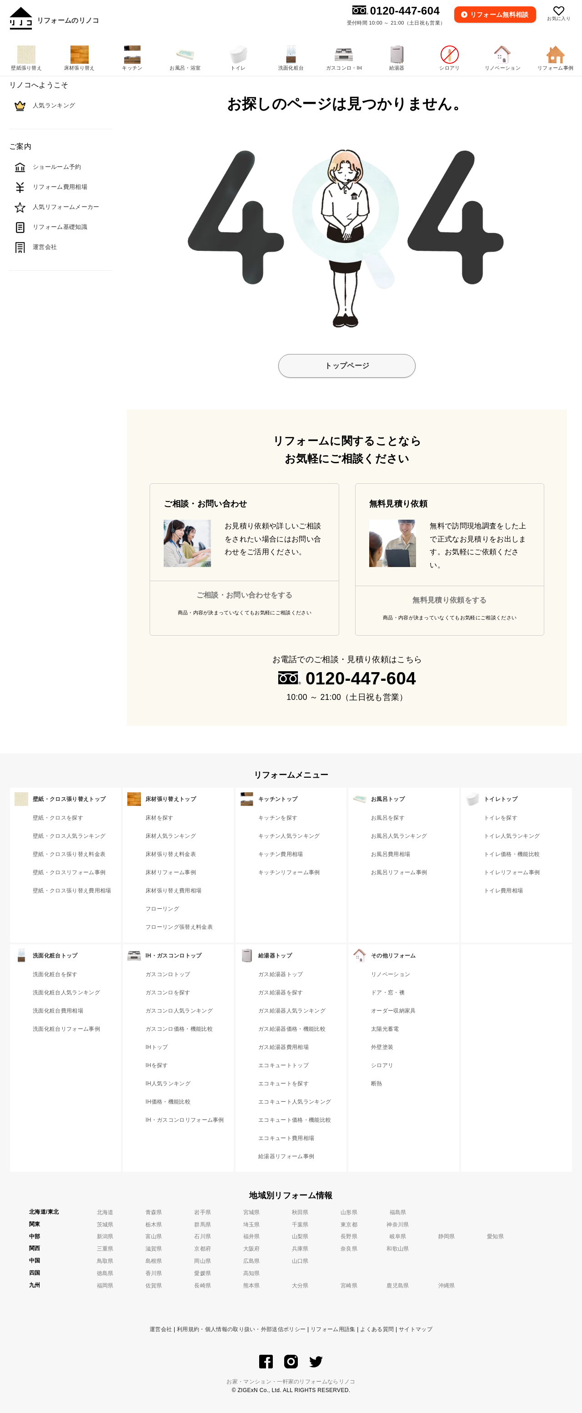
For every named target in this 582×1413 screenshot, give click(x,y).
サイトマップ (415, 1329)
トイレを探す (500, 818)
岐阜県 (398, 1236)
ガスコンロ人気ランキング (179, 1011)
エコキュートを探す (283, 1083)
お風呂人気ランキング (399, 836)
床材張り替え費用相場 (173, 890)
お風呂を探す (388, 818)
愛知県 (495, 1236)
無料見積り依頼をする (449, 600)
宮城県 (251, 1212)
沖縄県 (446, 1285)
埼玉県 (251, 1224)
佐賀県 (154, 1285)
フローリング (162, 909)
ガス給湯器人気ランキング (292, 1011)
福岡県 (105, 1285)
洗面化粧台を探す (55, 974)
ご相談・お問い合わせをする (244, 595)
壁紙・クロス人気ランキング (69, 836)
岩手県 (202, 1212)
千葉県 (300, 1224)
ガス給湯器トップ (280, 974)
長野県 (349, 1236)
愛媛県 (202, 1273)
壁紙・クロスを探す (58, 818)
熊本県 (251, 1285)
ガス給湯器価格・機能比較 (292, 1029)
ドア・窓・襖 (388, 992)
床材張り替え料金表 (171, 854)
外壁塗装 (382, 1047)
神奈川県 (397, 1224)
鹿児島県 (397, 1285)
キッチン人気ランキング (289, 836)
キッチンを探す (277, 818)
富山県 (154, 1236)
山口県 (300, 1261)
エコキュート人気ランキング (294, 1102)
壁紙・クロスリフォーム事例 (69, 872)
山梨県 (300, 1236)
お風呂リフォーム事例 (399, 872)
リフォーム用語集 (333, 1329)
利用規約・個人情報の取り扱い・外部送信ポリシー (241, 1329)
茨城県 (105, 1224)
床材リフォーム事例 (171, 872)
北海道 (105, 1212)
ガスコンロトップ (168, 974)
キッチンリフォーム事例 (289, 872)
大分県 (300, 1285)
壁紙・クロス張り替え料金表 (69, 854)
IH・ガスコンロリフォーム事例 (185, 1120)
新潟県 (105, 1236)
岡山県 (202, 1261)
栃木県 (154, 1224)
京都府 (202, 1248)
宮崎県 (349, 1285)
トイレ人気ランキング (512, 836)
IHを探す (157, 1065)
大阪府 (251, 1248)
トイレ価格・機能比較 (512, 854)
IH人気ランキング (168, 1083)
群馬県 (202, 1224)
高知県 (251, 1273)
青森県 (154, 1212)
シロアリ (382, 1065)
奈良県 (349, 1248)
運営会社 (161, 1329)
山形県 (349, 1212)
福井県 (251, 1236)
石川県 (202, 1236)
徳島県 (105, 1273)
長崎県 (202, 1285)
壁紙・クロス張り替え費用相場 (72, 890)
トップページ (347, 366)
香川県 (154, 1273)
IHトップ (157, 1047)
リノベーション (390, 974)
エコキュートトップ (283, 1065)
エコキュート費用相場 (286, 1138)
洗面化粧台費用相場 (58, 1011)
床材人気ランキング (171, 836)
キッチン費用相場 (280, 854)
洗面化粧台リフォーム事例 (66, 1029)
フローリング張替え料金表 (179, 927)
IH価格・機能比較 (168, 1102)
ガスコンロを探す (168, 992)
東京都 (349, 1224)
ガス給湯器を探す (280, 992)
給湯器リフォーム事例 (286, 1156)
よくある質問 (377, 1329)
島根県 (154, 1261)
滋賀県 (154, 1248)
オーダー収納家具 (393, 1011)
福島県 (398, 1212)
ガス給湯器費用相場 (283, 1047)
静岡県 (446, 1236)
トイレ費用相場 (503, 890)
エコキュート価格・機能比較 (294, 1120)
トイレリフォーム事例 (512, 872)
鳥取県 (105, 1261)
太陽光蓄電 (385, 1029)
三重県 (105, 1248)
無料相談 (500, 14)
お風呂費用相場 (390, 854)
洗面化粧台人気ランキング (66, 992)
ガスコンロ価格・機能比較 (179, 1029)
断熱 (376, 1083)
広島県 (251, 1261)
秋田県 (300, 1212)
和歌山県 (397, 1248)
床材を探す (160, 818)
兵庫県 (300, 1248)
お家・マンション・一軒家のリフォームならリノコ (290, 1381)
